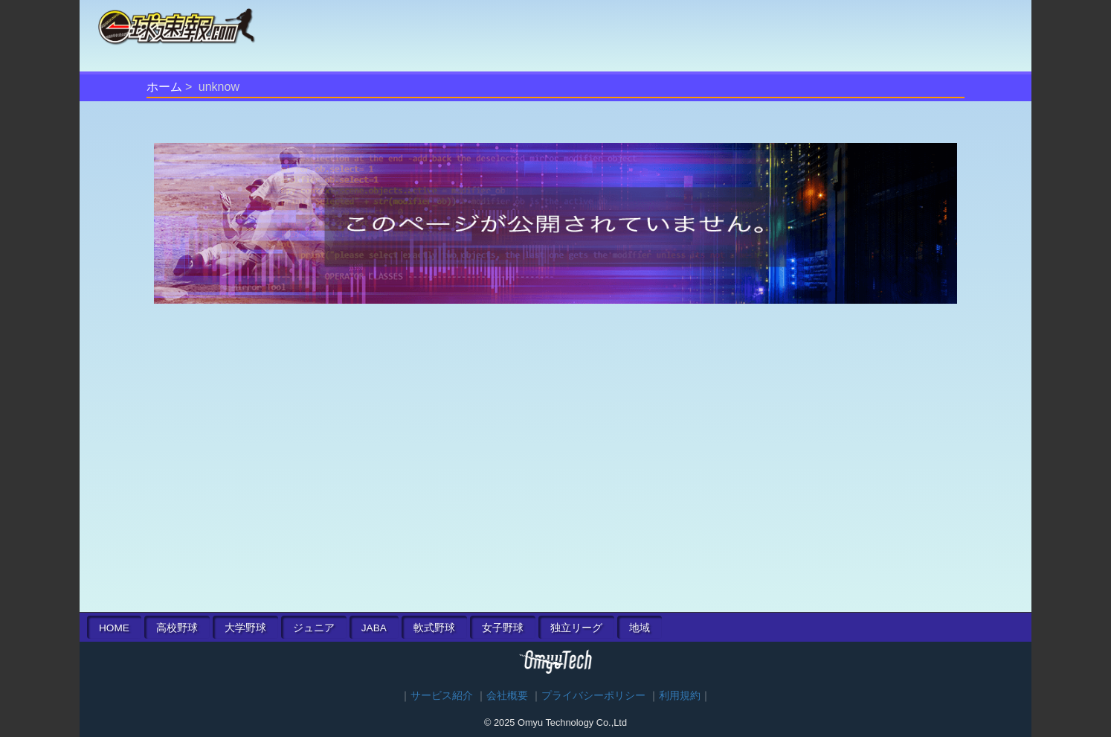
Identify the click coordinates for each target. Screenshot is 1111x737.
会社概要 (507, 695)
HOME (114, 628)
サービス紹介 (441, 695)
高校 (177, 628)
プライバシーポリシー (593, 695)
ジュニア (314, 628)
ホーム (164, 86)
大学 (245, 628)
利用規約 (680, 695)
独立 (576, 628)
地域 (639, 628)
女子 (503, 628)
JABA (374, 628)
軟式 (434, 628)
